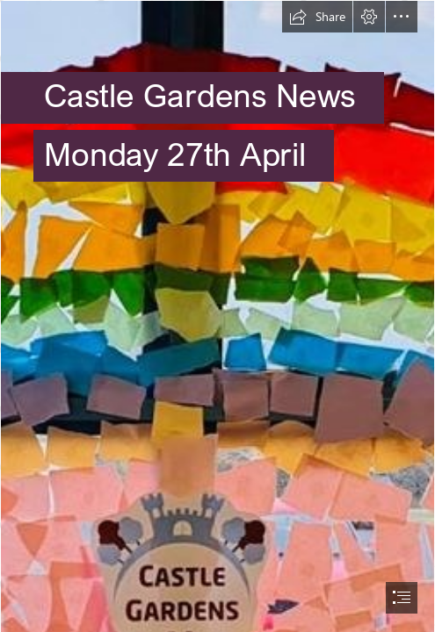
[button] (317, 16)
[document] (217, 316)
